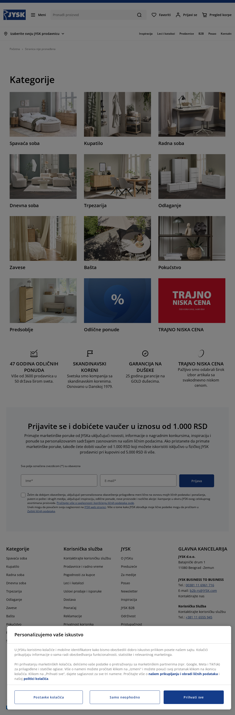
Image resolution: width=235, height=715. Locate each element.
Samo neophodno (125, 697)
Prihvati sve (194, 697)
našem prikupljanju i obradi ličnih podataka (183, 674)
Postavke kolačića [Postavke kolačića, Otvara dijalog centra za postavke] (49, 697)
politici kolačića (36, 678)
